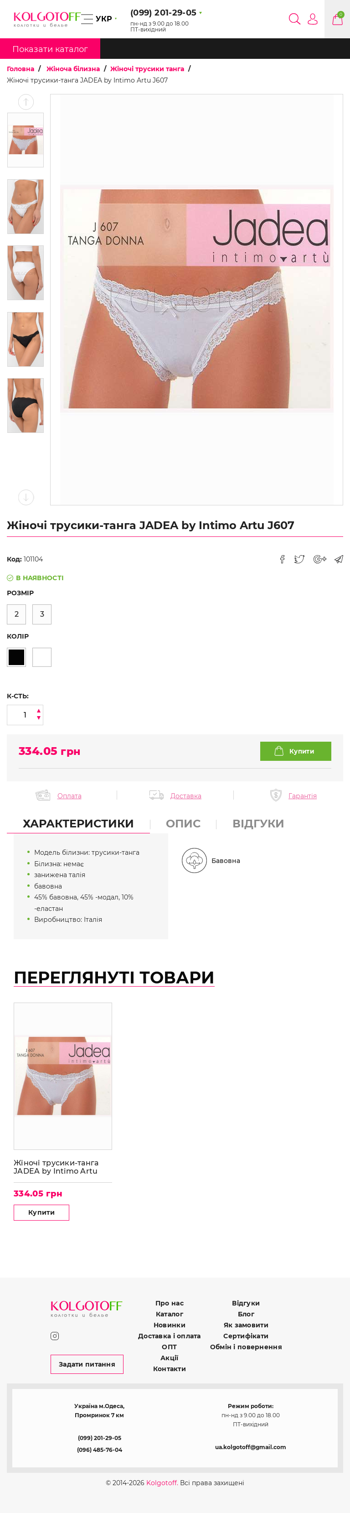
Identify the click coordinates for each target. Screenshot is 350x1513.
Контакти (169, 1369)
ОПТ (169, 1347)
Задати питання (87, 1364)
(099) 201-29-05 (99, 1438)
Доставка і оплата (169, 1336)
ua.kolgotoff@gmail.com (250, 1447)
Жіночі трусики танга (147, 69)
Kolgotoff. (162, 1483)
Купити (41, 1212)
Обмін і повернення (246, 1347)
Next (26, 497)
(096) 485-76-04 (99, 1449)
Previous (26, 102)
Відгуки (246, 1303)
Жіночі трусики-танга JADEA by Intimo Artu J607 (56, 1167)
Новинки (169, 1325)
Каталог (169, 1314)
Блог (246, 1314)
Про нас (169, 1303)
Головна (20, 69)
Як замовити (246, 1325)
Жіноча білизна (73, 69)
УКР (104, 19)
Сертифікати (245, 1336)
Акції (169, 1358)
